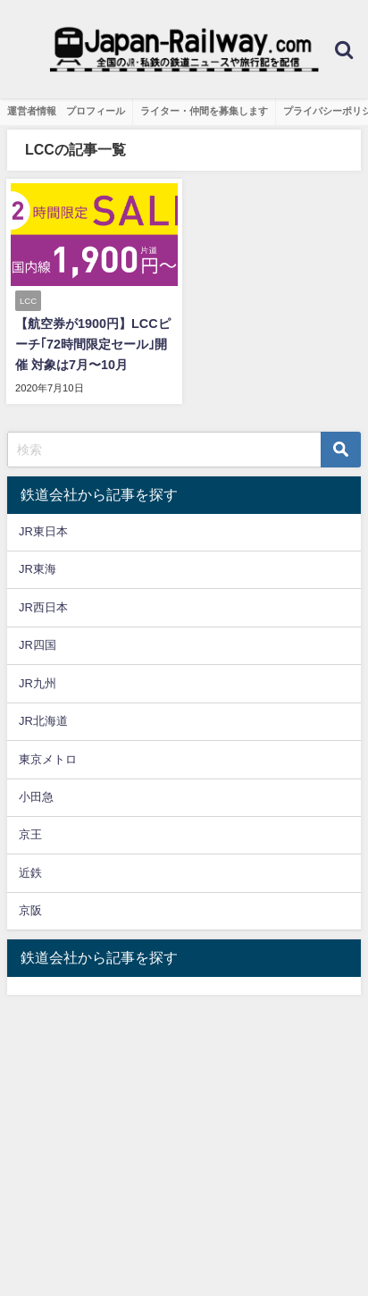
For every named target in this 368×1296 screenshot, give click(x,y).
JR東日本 (43, 531)
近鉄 (30, 873)
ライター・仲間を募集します (204, 110)
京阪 (30, 910)
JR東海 (37, 569)
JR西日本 (43, 607)
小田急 (36, 797)
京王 (30, 834)
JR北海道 (43, 721)
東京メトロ (48, 759)
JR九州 (37, 683)
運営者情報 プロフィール (66, 110)
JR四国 (37, 645)
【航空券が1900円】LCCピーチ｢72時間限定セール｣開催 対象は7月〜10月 (93, 344)
